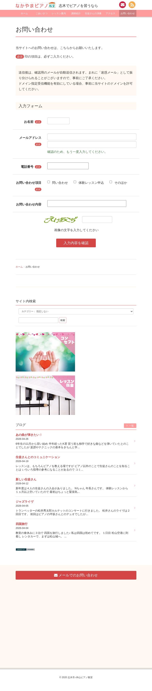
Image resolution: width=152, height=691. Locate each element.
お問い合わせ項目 (28, 182)
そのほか (118, 182)
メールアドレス (30, 137)
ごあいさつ (42, 13)
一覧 (130, 425)
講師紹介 (76, 13)
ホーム (24, 13)
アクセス (110, 13)
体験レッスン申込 (89, 182)
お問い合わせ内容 (28, 204)
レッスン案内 (59, 13)
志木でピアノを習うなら (78, 6)
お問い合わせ (128, 13)
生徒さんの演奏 (93, 13)
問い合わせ (57, 182)
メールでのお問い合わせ (76, 575)
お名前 (28, 121)
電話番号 (27, 166)
